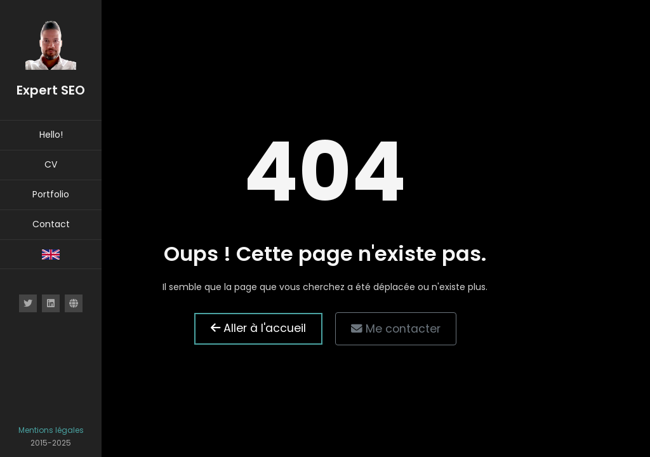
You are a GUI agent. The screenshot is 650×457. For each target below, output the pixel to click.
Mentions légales (51, 430)
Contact (51, 224)
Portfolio (50, 194)
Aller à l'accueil (258, 328)
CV (50, 164)
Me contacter (396, 328)
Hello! (51, 134)
